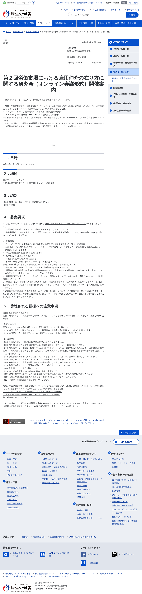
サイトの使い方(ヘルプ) (15, 572)
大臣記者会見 (13, 487)
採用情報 (81, 495)
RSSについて (36, 572)
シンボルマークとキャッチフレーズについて (75, 569)
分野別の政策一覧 (121, 49)
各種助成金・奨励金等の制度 (125, 64)
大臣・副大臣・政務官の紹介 (89, 457)
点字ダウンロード (62, 3)
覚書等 (115, 465)
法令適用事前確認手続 (121, 483)
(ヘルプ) (99, 3)
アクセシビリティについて (111, 569)
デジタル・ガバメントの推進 (124, 505)
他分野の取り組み (14, 472)
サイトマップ (116, 10)
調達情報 (116, 486)
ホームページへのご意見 (58, 572)
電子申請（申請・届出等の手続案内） (124, 477)
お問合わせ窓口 (81, 10)
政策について (120, 42)
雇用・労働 (12, 465)
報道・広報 (12, 479)
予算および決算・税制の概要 (125, 95)
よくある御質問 (99, 10)
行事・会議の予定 (14, 499)
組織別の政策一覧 (121, 56)
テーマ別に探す (14, 452)
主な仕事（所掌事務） (86, 468)
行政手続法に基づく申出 (122, 513)
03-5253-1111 (51, 584)
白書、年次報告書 (84, 510)
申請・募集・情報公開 (123, 471)
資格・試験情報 (84, 491)
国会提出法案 (118, 457)
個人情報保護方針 (43, 569)
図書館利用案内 (57, 532)
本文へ (66, 10)
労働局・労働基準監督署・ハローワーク (89, 477)
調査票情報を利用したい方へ (89, 514)
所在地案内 (82, 465)
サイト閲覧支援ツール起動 (83, 3)
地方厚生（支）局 (84, 472)
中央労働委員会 (84, 487)
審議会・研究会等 (121, 72)
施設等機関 (82, 483)
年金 (9, 468)
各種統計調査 (83, 506)
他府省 (25, 532)
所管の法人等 (39, 532)
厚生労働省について (87, 452)
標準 (123, 3)
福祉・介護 (12, 461)
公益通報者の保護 (120, 497)
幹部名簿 (81, 461)
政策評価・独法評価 (122, 103)
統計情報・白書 (84, 501)
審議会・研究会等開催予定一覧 (124, 79)
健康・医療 (12, 457)
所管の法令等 (118, 452)
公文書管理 (117, 509)
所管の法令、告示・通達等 (123, 461)
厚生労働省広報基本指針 (17, 483)
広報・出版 (12, 495)
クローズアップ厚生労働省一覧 (82, 532)
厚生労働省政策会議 (122, 110)
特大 (136, 3)
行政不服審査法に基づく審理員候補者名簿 (124, 518)
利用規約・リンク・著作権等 (17, 569)
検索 (134, 15)
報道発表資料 (13, 491)
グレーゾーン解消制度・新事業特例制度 (124, 491)
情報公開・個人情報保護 (122, 501)
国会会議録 (118, 88)
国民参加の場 (133, 10)
